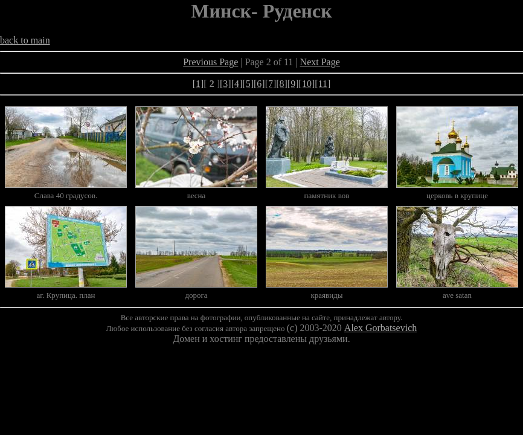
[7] (271, 84)
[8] (281, 84)
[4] (237, 84)
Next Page (320, 62)
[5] (248, 84)
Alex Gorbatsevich (380, 328)
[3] (225, 84)
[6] (259, 84)
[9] (293, 84)
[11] (322, 84)
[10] (307, 84)
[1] (198, 84)
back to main (25, 40)
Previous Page (210, 62)
